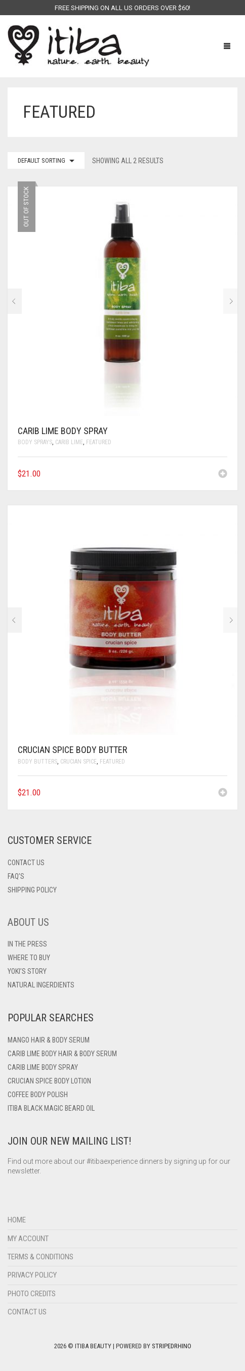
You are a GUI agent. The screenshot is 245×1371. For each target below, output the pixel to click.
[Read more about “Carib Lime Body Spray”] (222, 474)
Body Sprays (35, 442)
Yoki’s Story (27, 971)
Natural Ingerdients (41, 985)
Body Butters (37, 761)
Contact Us (27, 1311)
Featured (98, 442)
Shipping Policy (32, 890)
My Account (28, 1238)
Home (17, 1219)
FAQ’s (16, 876)
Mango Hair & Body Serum (49, 1040)
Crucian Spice (78, 761)
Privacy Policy (32, 1275)
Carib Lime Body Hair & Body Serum (62, 1054)
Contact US (26, 863)
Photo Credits (32, 1293)
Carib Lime (69, 442)
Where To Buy (29, 958)
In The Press (27, 944)
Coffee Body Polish (38, 1095)
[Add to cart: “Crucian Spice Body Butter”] (222, 793)
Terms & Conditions (40, 1256)
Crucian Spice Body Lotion (49, 1081)
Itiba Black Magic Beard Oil (51, 1108)
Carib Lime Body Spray (43, 1067)
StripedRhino (171, 1346)
